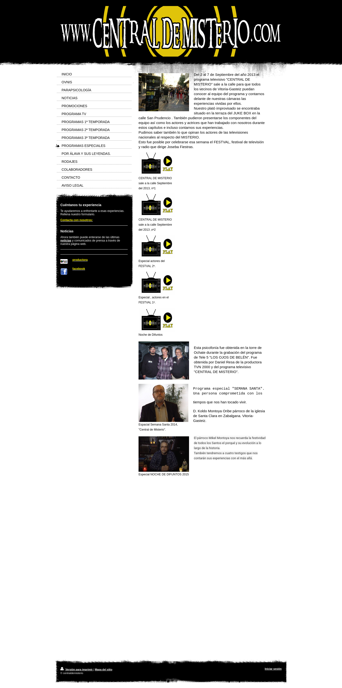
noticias (65, 240)
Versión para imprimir (76, 669)
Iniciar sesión (273, 668)
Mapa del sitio (103, 669)
